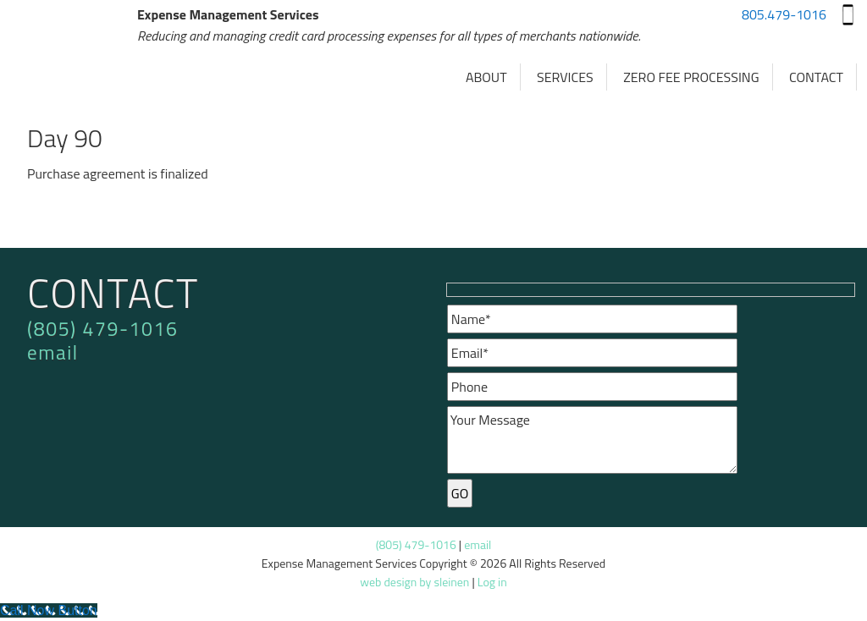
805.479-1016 (784, 14)
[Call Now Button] (48, 610)
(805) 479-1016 (102, 328)
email (53, 352)
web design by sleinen (414, 582)
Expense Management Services (73, 59)
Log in (492, 582)
